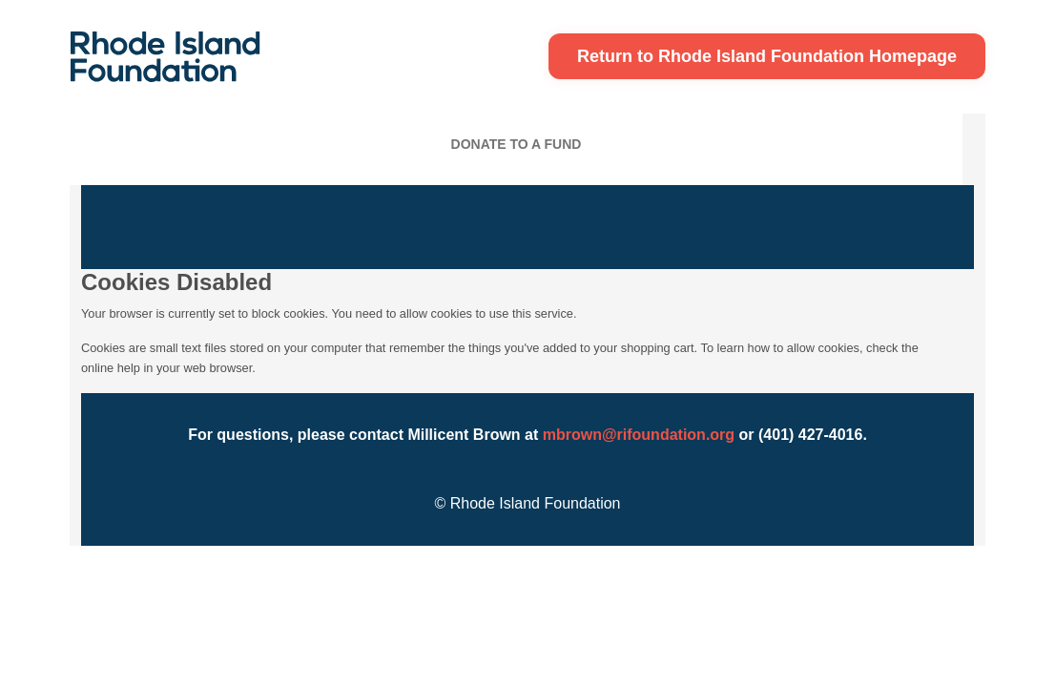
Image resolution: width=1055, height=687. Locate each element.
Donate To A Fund (516, 144)
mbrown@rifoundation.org (638, 435)
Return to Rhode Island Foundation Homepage (767, 56)
